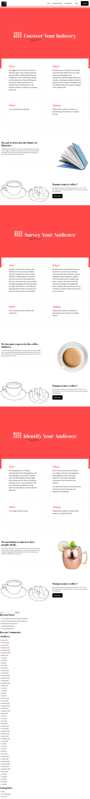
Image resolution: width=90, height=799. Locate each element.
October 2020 (5, 766)
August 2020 (4, 771)
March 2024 (4, 668)
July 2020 (3, 774)
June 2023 (4, 690)
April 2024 (4, 665)
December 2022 (5, 703)
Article (3, 791)
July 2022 (3, 716)
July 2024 (3, 658)
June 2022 (4, 718)
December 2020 (5, 761)
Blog (76, 3)
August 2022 (4, 713)
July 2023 (3, 688)
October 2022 (5, 708)
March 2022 (4, 723)
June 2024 (4, 660)
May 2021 (3, 749)
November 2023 (5, 678)
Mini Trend (4, 796)
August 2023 (4, 685)
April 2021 (4, 751)
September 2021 (5, 738)
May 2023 (3, 693)
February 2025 (5, 642)
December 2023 (5, 675)
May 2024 (3, 663)
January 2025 (5, 645)
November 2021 (5, 733)
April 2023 (4, 696)
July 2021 (3, 743)
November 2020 (5, 764)
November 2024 (5, 650)
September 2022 (5, 711)
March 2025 (4, 640)
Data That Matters (6, 794)
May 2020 (3, 779)
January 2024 (5, 673)
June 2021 (4, 746)
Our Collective (68, 3)
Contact (84, 3)
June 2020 (4, 776)
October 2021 (5, 736)
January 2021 (4, 759)
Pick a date (57, 196)
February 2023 (5, 698)
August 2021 (4, 741)
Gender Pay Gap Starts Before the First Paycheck (14, 621)
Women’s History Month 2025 (9, 623)
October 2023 (5, 680)
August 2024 (4, 655)
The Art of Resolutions (7, 628)
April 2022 (4, 721)
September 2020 (5, 769)
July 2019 (3, 784)
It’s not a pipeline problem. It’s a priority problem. (14, 618)
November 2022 (5, 706)
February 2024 (5, 670)
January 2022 (5, 728)
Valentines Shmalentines (8, 626)
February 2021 (5, 756)
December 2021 (5, 731)
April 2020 (4, 781)
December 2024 (5, 647)
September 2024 (5, 653)
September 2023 (5, 683)
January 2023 (5, 701)
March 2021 (4, 754)
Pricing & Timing (57, 3)
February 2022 (5, 726)
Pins (48, 3)
